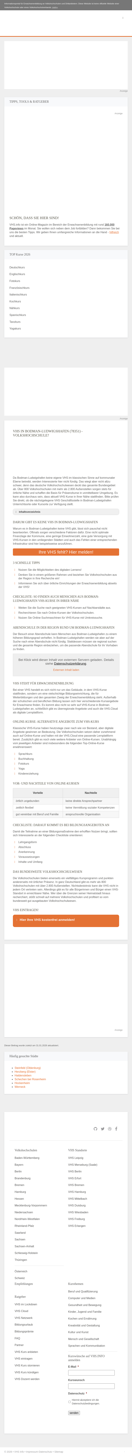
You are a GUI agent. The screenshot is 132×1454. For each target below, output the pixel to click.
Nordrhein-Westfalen (27, 1217)
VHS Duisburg (77, 1203)
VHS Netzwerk (23, 1315)
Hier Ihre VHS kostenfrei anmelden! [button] (45, 920)
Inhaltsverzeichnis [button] (27, 512)
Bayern (19, 1162)
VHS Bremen (76, 1183)
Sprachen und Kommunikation (86, 1343)
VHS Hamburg (77, 1189)
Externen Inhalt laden (66, 669)
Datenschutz (77, 1391)
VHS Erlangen (77, 1223)
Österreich (21, 1269)
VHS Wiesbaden (78, 1210)
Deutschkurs (17, 267)
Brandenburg (23, 1176)
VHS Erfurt (74, 1176)
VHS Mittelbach (77, 1196)
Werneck (20, 1084)
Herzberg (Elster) (25, 1069)
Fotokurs (14, 281)
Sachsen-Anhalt (24, 1244)
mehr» (55, 7)
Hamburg (20, 1189)
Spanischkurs (17, 315)
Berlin (18, 1169)
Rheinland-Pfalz (24, 1223)
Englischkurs (17, 274)
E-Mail (73, 1364)
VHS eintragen (23, 1356)
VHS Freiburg (76, 1217)
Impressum (32, 1449)
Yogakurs (15, 328)
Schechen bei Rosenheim (30, 1077)
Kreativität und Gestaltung (84, 1323)
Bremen (19, 1183)
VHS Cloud (21, 1308)
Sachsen (20, 1237)
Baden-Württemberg (27, 1155)
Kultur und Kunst (78, 1329)
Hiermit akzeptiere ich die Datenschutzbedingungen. (86, 1399)
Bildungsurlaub (24, 1322)
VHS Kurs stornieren (27, 1363)
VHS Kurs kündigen (27, 1370)
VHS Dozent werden (27, 1376)
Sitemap (58, 1449)
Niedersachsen (24, 1210)
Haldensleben (23, 1073)
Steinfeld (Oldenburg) (28, 1065)
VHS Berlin (75, 1169)
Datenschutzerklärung (70, 663)
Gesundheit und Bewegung (84, 1302)
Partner (19, 1342)
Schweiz (20, 1275)
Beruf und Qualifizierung (83, 1289)
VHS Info (19, 1449)
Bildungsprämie (24, 1329)
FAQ (17, 1336)
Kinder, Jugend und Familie (85, 1309)
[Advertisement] (66, 65)
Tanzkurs (14, 321)
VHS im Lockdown (26, 1302)
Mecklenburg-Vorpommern (31, 1203)
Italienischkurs (18, 294)
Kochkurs (15, 301)
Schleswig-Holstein (26, 1250)
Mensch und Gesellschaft (83, 1336)
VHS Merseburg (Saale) (82, 1162)
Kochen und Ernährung (82, 1316)
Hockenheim (22, 1080)
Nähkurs (14, 308)
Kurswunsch (76, 1377)
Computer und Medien (81, 1295)
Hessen (19, 1196)
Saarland (20, 1230)
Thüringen (21, 1257)
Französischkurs (19, 287)
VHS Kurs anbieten (26, 1349)
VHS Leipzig (75, 1155)
